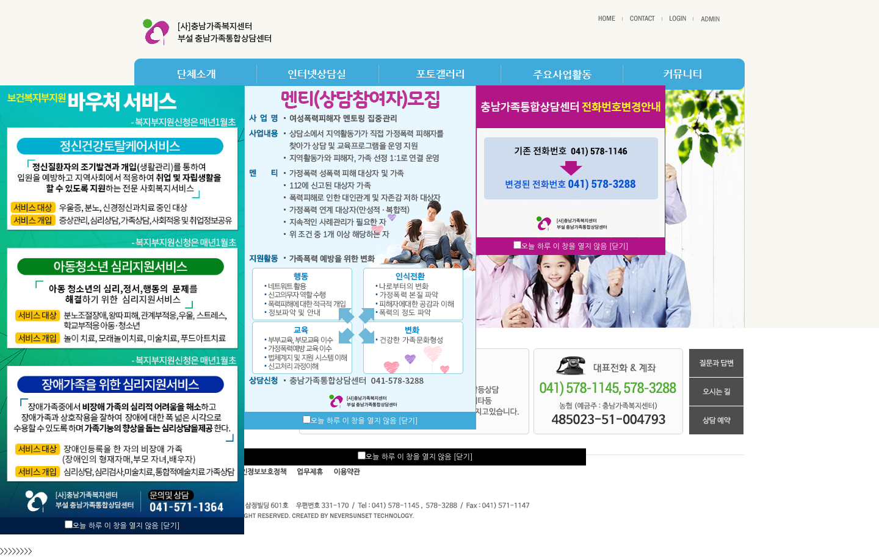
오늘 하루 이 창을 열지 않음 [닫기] (126, 526)
